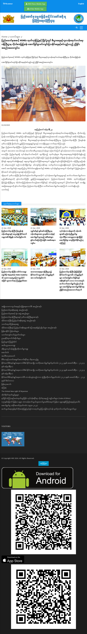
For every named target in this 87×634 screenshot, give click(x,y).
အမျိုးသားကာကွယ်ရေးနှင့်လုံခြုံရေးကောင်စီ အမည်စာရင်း (22, 306)
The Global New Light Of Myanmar (15, 391)
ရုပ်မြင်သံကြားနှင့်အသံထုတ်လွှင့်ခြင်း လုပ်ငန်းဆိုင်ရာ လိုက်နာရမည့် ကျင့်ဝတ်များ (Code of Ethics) (36, 398)
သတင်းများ (15, 37)
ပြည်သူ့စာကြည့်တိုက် (9, 342)
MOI (12, 458)
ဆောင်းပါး (5, 352)
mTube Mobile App (36, 9)
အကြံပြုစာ (43, 463)
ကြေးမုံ (4, 387)
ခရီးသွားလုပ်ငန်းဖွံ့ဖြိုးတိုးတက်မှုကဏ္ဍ (15, 349)
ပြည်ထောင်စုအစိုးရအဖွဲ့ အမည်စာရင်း (15, 310)
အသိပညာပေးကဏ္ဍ (8, 345)
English (81, 4)
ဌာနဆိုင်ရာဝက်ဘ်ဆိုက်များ (11, 338)
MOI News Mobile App (36, 4)
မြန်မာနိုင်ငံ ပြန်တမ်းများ (10, 331)
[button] (43, 94)
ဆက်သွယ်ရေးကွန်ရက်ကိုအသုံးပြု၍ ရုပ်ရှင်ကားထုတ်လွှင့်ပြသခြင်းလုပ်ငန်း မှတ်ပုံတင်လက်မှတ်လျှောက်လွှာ (39, 409)
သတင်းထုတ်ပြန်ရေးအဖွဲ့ (10, 324)
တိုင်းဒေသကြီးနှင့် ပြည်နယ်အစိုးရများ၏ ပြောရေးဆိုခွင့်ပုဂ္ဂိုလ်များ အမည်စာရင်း (29, 327)
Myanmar (8, 4)
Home (4, 37)
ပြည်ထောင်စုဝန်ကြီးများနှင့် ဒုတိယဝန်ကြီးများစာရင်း (20, 317)
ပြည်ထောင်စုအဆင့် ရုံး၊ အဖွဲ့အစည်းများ (15, 313)
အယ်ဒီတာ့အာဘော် (8, 356)
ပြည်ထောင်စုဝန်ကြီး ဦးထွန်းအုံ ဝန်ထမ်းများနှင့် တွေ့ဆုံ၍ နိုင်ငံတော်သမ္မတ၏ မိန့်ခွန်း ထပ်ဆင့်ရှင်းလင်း (14, 234)
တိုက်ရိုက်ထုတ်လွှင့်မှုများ (10, 395)
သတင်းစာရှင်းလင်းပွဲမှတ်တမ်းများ (13, 334)
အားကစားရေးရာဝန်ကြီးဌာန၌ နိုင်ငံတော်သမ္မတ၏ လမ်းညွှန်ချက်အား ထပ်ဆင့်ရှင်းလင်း (42, 275)
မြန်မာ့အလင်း (6, 384)
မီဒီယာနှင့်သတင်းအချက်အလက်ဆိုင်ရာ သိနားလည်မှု (20, 359)
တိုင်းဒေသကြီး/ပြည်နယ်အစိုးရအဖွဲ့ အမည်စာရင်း (19, 320)
